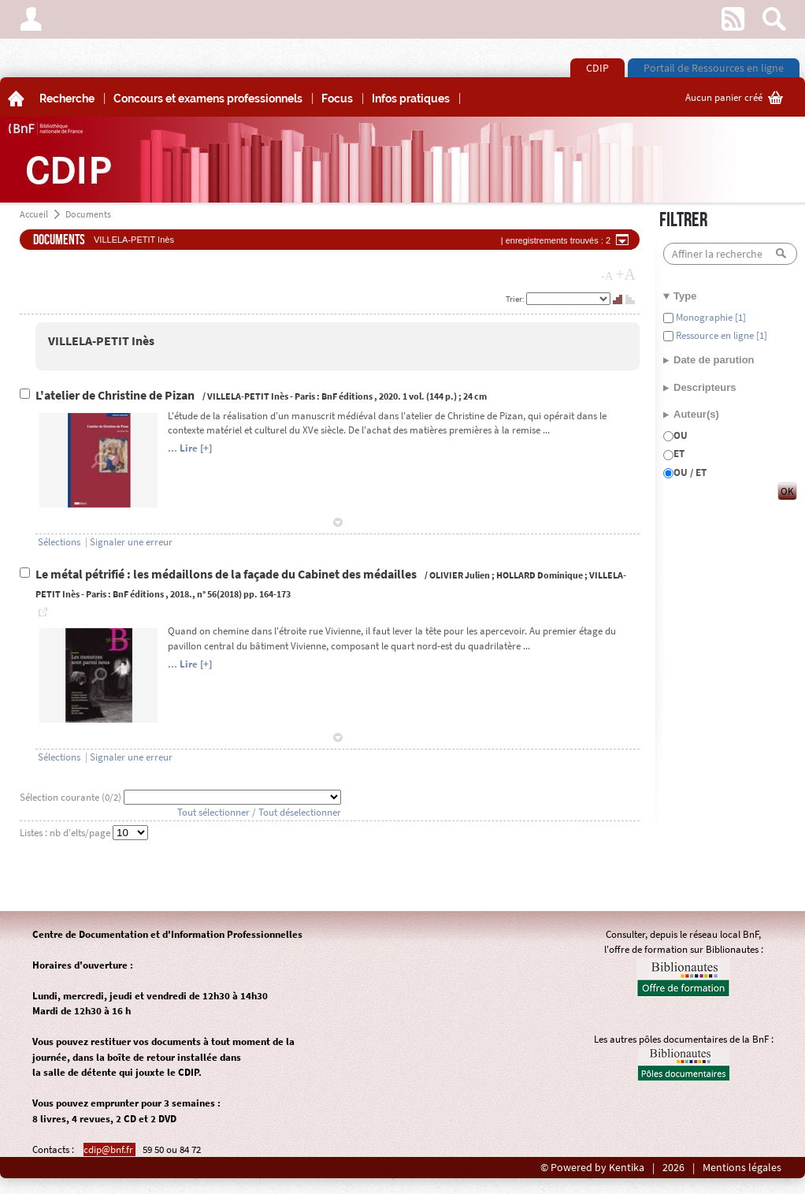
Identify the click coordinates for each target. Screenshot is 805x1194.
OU (680, 435)
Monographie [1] (709, 317)
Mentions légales (742, 1167)
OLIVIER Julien (459, 575)
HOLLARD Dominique (539, 575)
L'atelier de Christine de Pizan (116, 395)
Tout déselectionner (299, 812)
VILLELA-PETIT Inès (101, 340)
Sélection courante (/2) (72, 797)
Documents (88, 214)
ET (678, 453)
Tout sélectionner (213, 812)
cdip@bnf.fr (109, 1149)
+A (625, 274)
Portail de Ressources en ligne (714, 68)
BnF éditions (347, 396)
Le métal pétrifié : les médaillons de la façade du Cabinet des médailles (227, 574)
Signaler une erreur (131, 542)
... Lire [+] (190, 448)
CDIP (597, 68)
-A (607, 276)
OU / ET (690, 472)
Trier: (516, 298)
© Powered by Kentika (592, 1167)
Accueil (34, 214)
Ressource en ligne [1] (720, 335)
